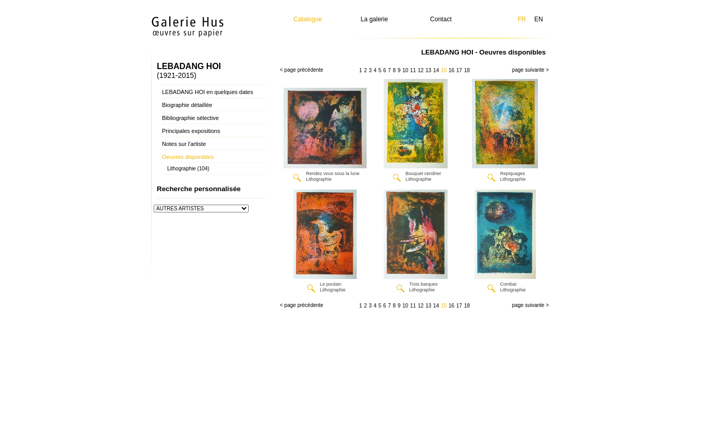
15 (444, 70)
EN (538, 19)
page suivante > (530, 70)
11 (413, 70)
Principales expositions (191, 131)
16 (451, 70)
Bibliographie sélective (190, 118)
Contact (440, 19)
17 (459, 70)
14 (436, 70)
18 (467, 70)
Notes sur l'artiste (184, 144)
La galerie (374, 19)
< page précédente (301, 70)
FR (522, 19)
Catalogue (307, 19)
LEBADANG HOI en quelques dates (207, 92)
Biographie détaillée (187, 105)
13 (428, 70)
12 (421, 70)
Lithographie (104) (188, 168)
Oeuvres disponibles (188, 157)
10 (405, 70)
